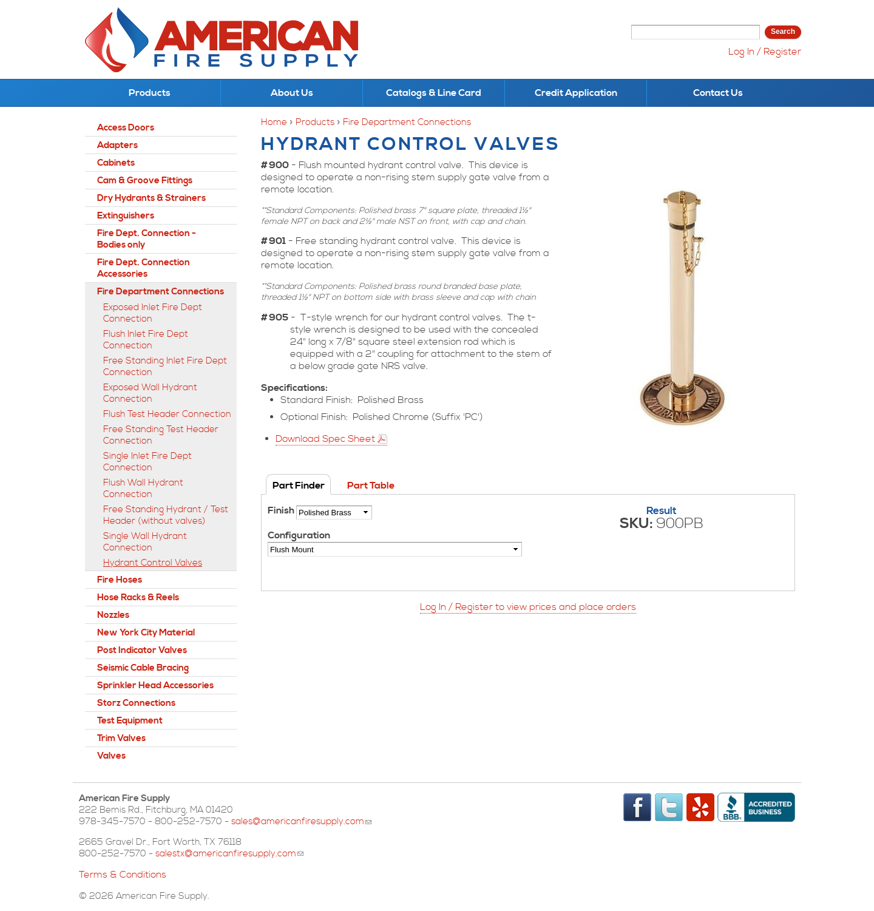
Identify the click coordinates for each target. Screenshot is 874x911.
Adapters (117, 145)
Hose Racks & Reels (138, 597)
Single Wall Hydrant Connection (145, 542)
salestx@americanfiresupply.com (229, 853)
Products (150, 93)
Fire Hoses (119, 580)
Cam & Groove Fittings (144, 180)
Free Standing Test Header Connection (160, 435)
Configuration (299, 535)
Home (274, 122)
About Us (292, 93)
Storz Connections (136, 703)
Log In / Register (764, 52)
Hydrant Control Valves (152, 563)
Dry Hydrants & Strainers (151, 198)
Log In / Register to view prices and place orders (528, 607)
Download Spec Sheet (325, 439)
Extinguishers (125, 216)
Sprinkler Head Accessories (155, 685)
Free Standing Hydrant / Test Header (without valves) (165, 515)
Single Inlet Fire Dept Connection (147, 461)
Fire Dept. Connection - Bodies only (146, 239)
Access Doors (125, 128)
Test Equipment (130, 720)
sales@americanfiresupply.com (301, 821)
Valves (111, 756)
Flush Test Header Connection (167, 414)
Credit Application (576, 93)
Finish (282, 510)
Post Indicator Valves (142, 650)
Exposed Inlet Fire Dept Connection (152, 313)
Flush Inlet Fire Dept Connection (145, 339)
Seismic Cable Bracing (143, 668)
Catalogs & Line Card (433, 93)
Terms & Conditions (122, 875)
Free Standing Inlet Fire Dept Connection (165, 366)
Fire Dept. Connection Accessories (143, 268)
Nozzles (113, 615)
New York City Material (146, 632)
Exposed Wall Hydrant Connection (150, 393)
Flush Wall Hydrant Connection (143, 488)
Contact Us (718, 93)
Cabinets (116, 163)
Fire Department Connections (407, 122)
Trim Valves (121, 738)
